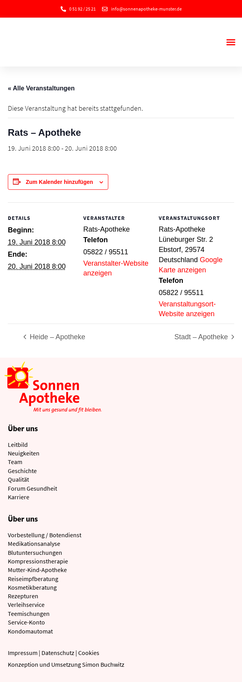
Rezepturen (23, 596)
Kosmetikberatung (32, 587)
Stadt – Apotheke (202, 337)
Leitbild (18, 444)
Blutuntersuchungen (35, 552)
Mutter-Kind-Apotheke (37, 570)
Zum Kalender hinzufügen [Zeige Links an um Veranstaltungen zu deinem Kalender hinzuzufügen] (59, 182)
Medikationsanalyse (34, 543)
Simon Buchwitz (103, 664)
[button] (230, 42)
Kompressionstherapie (38, 561)
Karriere (18, 497)
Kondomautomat (30, 631)
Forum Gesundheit (32, 488)
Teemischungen (29, 613)
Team (15, 462)
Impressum (23, 653)
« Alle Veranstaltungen (41, 88)
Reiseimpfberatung (33, 579)
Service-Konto (26, 622)
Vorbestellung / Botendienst (44, 535)
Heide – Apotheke (56, 337)
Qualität (18, 479)
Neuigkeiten (23, 453)
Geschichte (22, 471)
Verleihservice (26, 604)
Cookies (88, 653)
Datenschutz (57, 653)
